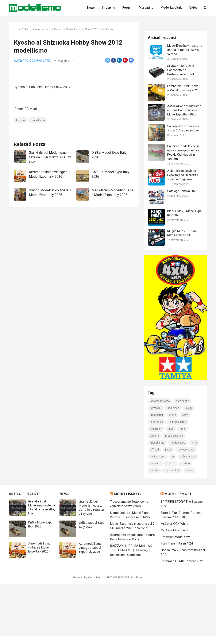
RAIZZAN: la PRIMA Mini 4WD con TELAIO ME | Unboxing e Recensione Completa (131, 602)
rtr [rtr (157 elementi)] (173, 508)
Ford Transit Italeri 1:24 (177, 595)
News (64, 545)
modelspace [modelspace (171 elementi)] (178, 494)
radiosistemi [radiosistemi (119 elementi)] (158, 508)
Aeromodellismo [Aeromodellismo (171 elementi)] (160, 452)
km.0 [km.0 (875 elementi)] (183, 480)
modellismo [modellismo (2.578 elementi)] (158, 494)
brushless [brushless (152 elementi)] (173, 459)
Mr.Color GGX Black (174, 582)
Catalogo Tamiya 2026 (182, 240)
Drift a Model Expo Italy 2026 (92, 576)
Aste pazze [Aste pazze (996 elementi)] (182, 452)
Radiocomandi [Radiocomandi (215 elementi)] (186, 501)
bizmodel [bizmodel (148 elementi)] (156, 459)
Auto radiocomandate (38, 29)
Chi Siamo (137, 629)
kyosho (21, 135)
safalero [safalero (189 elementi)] (155, 515)
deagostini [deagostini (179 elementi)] (157, 466)
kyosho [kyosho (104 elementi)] (155, 487)
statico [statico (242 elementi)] (186, 515)
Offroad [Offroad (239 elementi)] (155, 501)
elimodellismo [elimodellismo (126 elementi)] (178, 473)
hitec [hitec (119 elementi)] (171, 480)
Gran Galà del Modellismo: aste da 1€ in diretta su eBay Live (48, 184)
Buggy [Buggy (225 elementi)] (189, 459)
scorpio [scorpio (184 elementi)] (171, 515)
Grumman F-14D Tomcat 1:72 (182, 613)
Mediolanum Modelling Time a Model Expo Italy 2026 (109, 222)
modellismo (38, 135)
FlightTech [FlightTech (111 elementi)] (156, 480)
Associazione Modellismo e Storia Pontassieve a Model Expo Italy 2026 (184, 160)
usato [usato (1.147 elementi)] (189, 522)
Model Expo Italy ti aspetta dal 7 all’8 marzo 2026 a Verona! (184, 100)
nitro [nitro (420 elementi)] (194, 494)
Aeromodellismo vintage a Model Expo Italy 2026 (39, 599)
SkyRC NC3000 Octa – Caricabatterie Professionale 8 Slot (182, 120)
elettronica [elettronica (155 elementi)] (157, 473)
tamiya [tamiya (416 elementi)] (155, 522)
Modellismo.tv (128, 545)
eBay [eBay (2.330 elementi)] (185, 466)
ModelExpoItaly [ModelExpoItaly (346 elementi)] (174, 487)
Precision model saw (175, 589)
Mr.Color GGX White (174, 576)
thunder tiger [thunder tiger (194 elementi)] (172, 522)
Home (17, 29)
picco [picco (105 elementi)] (168, 501)
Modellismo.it (177, 545)
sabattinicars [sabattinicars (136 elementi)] (188, 508)
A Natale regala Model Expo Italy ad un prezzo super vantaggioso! (182, 225)
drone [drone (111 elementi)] (172, 466)
